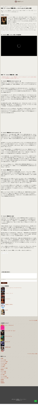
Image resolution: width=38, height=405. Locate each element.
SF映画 (2, 359)
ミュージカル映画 (4, 377)
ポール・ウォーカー (4, 31)
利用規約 (17, 400)
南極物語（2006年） (9, 305)
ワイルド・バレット (9, 294)
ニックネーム (3, 280)
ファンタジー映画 (4, 364)
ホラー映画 (2, 375)
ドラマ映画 (2, 367)
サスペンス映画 (3, 372)
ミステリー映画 (3, 374)
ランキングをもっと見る (32, 354)
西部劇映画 (2, 383)
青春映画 (2, 370)
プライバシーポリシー (23, 400)
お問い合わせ (14, 400)
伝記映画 (2, 380)
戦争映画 (2, 382)
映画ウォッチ (19, 1)
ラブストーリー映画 (4, 369)
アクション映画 (3, 361)
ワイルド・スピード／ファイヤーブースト (13, 288)
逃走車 (6, 311)
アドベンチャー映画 (4, 362)
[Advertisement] (19, 65)
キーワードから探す (33, 321)
